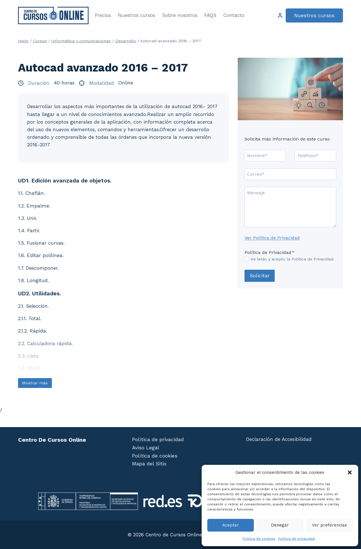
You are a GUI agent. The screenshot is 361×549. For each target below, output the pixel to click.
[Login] (280, 15)
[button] (350, 472)
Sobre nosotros (179, 15)
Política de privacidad (296, 539)
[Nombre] (265, 155)
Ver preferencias (329, 525)
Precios (103, 15)
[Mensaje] (290, 207)
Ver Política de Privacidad (272, 237)
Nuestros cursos (136, 15)
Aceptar (230, 525)
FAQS (210, 15)
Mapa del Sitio (149, 464)
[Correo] (290, 174)
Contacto (234, 15)
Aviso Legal (145, 447)
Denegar (280, 525)
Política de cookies (259, 539)
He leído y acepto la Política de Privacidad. (292, 259)
